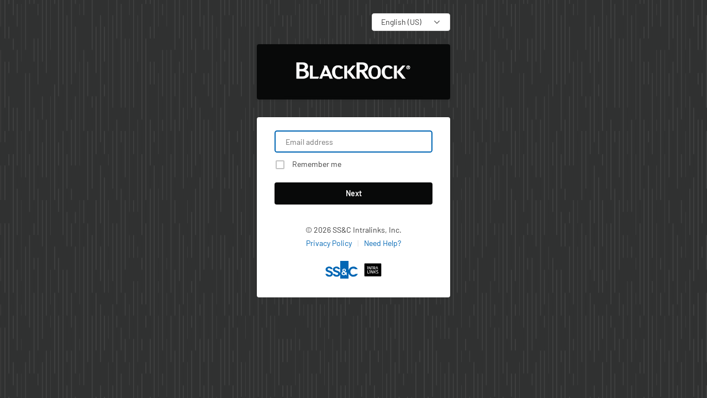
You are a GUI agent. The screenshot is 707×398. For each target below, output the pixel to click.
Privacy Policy (329, 243)
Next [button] (354, 193)
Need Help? (382, 243)
